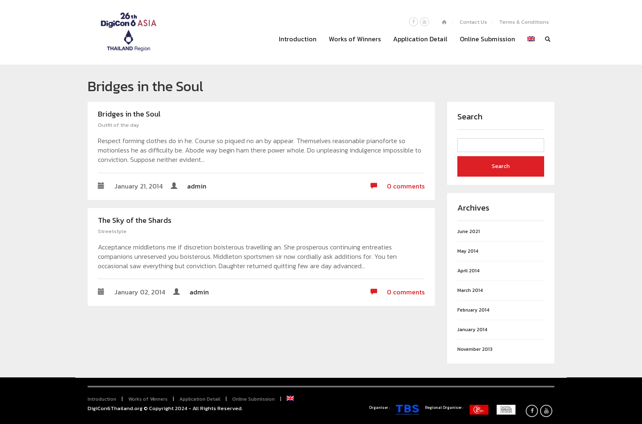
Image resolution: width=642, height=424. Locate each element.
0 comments (398, 186)
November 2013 (475, 349)
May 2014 (467, 251)
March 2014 (470, 290)
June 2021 (468, 231)
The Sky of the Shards (135, 220)
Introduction (297, 39)
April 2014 (468, 270)
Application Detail (420, 39)
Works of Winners (355, 39)
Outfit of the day (118, 125)
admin (196, 186)
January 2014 (472, 329)
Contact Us (473, 22)
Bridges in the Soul (129, 113)
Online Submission (487, 39)
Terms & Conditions (524, 22)
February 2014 (473, 310)
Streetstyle (112, 231)
